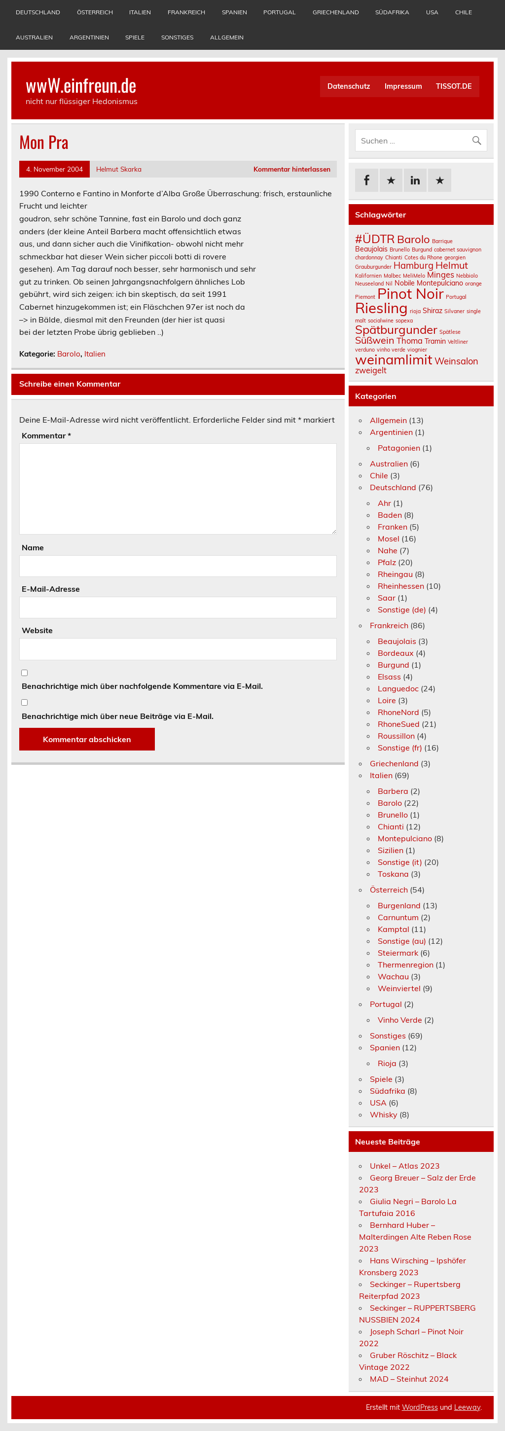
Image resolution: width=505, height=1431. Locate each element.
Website (37, 630)
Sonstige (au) (402, 941)
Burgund (393, 665)
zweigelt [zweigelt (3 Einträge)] (371, 370)
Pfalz (387, 562)
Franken (392, 527)
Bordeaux (396, 653)
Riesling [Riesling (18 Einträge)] (381, 308)
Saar (387, 598)
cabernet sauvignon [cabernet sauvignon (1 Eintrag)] (457, 249)
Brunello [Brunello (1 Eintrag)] (400, 249)
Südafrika (392, 12)
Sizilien (390, 850)
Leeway (467, 1407)
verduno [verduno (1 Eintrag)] (365, 349)
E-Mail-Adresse (51, 589)
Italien (140, 12)
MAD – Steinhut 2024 (409, 1379)
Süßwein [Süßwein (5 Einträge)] (375, 340)
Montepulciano (405, 838)
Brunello (393, 815)
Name (33, 547)
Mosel (388, 538)
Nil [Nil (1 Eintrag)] (389, 283)
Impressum (403, 86)
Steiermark (398, 953)
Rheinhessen (401, 586)
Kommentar (46, 435)
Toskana (393, 874)
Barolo (68, 353)
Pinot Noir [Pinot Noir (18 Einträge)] (410, 293)
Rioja (387, 1063)
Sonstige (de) (402, 609)
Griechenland (336, 12)
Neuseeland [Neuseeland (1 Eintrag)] (369, 283)
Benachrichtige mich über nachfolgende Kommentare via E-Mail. (142, 686)
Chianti (391, 826)
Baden (390, 515)
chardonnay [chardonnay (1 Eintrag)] (369, 257)
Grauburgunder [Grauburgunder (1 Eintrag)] (373, 266)
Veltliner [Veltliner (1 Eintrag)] (458, 341)
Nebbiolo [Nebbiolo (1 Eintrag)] (467, 275)
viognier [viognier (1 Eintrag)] (417, 349)
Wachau (393, 976)
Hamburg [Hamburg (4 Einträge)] (413, 265)
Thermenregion (405, 964)
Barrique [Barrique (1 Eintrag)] (442, 241)
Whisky (383, 1114)
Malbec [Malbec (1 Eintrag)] (392, 275)
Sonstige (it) (400, 862)
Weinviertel (399, 988)
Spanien (234, 12)
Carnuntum (398, 917)
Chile (463, 12)
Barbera (393, 791)
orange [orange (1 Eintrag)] (473, 283)
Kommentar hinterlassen (291, 169)
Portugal (279, 12)
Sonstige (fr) (400, 747)
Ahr (384, 503)
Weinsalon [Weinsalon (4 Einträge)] (456, 361)
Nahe (387, 550)
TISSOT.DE (454, 86)
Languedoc (398, 688)
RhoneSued (399, 724)
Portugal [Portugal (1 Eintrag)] (456, 296)
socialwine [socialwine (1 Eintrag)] (381, 320)
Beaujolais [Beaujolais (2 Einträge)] (371, 249)
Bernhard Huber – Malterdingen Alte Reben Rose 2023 (415, 1236)
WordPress (420, 1407)
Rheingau (395, 574)
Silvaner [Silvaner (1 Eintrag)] (454, 311)
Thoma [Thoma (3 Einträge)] (410, 341)
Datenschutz (348, 86)
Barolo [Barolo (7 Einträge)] (413, 239)
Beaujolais (397, 641)
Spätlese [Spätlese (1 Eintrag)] (450, 331)
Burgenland (399, 905)
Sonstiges (177, 37)
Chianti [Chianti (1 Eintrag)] (393, 257)
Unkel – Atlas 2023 (405, 1166)
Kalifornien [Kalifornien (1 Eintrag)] (368, 275)
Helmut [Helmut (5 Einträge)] (451, 265)
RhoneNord (398, 712)
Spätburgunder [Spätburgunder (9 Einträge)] (396, 329)
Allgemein (227, 37)
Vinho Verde (400, 1020)
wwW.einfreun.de (81, 84)
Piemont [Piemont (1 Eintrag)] (365, 296)
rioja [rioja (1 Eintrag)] (415, 311)
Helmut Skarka (119, 169)
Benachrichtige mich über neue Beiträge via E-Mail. (118, 716)
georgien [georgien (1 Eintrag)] (455, 257)
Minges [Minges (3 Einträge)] (440, 275)
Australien (34, 37)
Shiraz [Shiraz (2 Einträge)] (432, 310)
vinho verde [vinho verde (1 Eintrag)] (391, 349)
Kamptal (393, 929)
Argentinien (89, 37)
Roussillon (396, 736)
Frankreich (186, 12)
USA (432, 12)
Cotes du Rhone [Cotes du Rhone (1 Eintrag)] (423, 257)
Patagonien (399, 448)
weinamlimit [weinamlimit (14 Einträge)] (394, 359)
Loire (387, 700)
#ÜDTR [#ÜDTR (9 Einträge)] (375, 238)
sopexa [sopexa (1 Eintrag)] (404, 320)
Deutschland (38, 12)
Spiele (134, 37)
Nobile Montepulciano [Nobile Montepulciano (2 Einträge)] (429, 283)
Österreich (95, 12)
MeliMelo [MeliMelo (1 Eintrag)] (414, 275)
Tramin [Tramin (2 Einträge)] (435, 341)
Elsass (389, 676)
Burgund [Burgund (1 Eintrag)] (422, 249)
